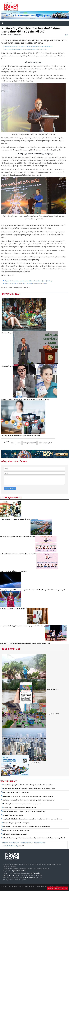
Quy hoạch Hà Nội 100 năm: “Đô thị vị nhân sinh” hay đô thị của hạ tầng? (26, 826)
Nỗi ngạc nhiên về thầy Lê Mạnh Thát (15, 834)
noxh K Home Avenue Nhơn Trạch (10, 842)
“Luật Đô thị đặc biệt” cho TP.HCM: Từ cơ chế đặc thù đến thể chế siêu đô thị (27, 785)
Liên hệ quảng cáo (61, 888)
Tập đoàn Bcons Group (26, 842)
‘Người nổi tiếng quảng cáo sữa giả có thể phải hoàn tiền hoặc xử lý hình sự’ (28, 281)
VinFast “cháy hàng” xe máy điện (13, 815)
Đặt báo (50, 888)
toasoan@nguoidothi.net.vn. (15, 877)
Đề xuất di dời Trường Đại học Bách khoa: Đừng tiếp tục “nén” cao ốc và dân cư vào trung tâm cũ (34, 838)
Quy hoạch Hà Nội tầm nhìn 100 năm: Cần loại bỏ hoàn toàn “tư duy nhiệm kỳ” (28, 796)
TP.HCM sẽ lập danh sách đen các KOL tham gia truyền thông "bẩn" (26, 49)
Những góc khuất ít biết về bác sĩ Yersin (16, 792)
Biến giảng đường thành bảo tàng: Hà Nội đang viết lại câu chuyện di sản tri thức (29, 788)
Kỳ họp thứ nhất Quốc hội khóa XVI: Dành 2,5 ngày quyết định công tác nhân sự (28, 800)
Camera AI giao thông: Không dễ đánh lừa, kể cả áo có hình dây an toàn (24, 738)
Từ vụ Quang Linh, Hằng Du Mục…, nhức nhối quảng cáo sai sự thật (26, 284)
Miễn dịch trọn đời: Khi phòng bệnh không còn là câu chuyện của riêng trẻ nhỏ (25, 643)
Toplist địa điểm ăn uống (11, 846)
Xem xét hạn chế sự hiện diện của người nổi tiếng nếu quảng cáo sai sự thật (28, 46)
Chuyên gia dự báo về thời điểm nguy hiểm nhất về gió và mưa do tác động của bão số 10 (30, 689)
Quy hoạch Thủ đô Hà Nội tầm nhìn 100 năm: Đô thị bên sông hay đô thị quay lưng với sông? (32, 819)
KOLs (12, 443)
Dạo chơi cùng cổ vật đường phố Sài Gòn (16, 830)
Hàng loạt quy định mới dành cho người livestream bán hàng (20, 435)
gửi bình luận (10, 488)
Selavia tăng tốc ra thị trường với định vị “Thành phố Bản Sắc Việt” (24, 811)
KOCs (18, 443)
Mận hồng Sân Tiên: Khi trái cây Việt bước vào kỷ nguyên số (22, 804)
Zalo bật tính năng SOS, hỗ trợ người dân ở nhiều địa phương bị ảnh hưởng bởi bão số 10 (30, 714)
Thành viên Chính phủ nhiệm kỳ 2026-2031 (13, 571)
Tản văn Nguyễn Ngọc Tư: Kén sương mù (16, 823)
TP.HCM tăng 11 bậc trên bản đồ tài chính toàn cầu (19, 807)
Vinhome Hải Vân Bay (39, 842)
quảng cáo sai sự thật (45, 443)
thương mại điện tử (29, 443)
